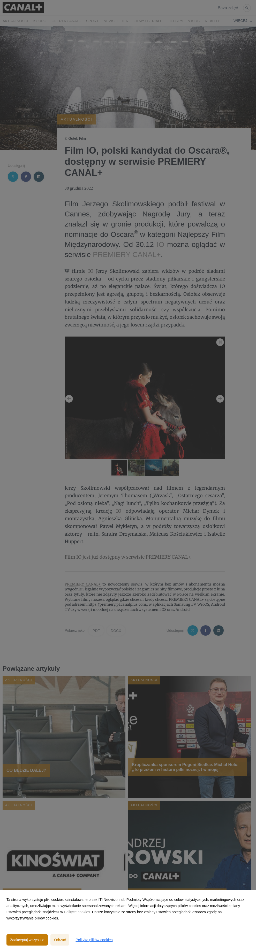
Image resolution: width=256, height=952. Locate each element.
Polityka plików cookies (94, 940)
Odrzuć (60, 940)
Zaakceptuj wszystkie (27, 940)
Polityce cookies (77, 912)
